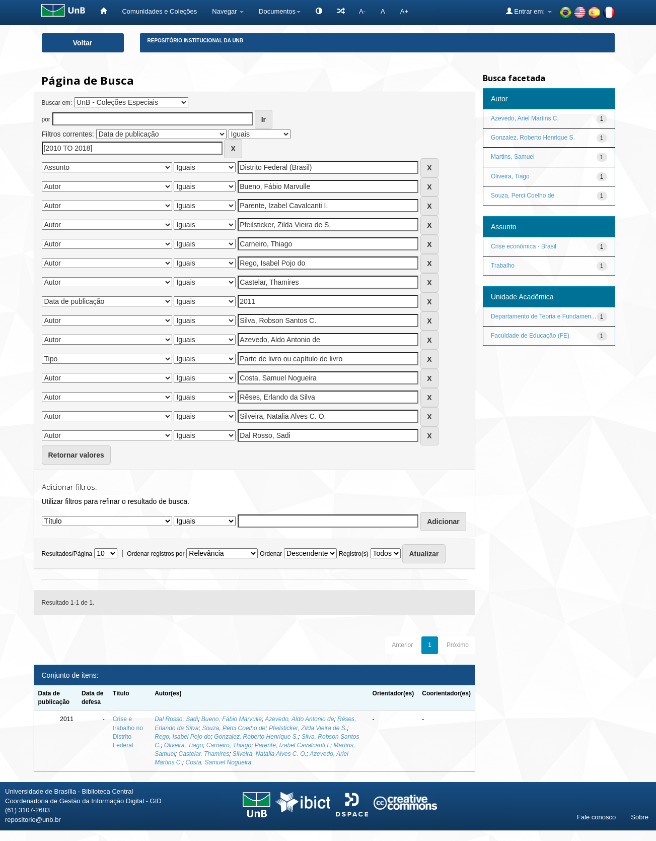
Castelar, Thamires (203, 753)
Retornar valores (76, 455)
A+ (404, 11)
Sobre (639, 817)
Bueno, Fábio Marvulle (231, 719)
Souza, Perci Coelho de (233, 728)
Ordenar (271, 553)
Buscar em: (57, 102)
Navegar (228, 11)
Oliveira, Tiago (183, 745)
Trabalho (503, 265)
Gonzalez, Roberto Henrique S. (256, 736)
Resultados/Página (67, 553)
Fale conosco (596, 817)
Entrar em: (529, 11)
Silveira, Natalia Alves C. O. (270, 753)
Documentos (280, 11)
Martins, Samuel (513, 156)
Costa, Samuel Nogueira (218, 762)
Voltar (83, 43)
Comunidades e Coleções (159, 11)
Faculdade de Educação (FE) (530, 335)
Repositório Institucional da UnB (196, 40)
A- (362, 11)
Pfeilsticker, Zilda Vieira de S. (308, 728)
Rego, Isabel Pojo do (182, 736)
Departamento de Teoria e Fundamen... (543, 316)
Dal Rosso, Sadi (176, 719)
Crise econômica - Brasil (523, 246)
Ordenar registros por (155, 553)
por (46, 119)
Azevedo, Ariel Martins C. (525, 118)
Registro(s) (354, 553)
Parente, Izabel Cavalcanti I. (292, 745)
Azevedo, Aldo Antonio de (299, 719)
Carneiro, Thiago (228, 745)
